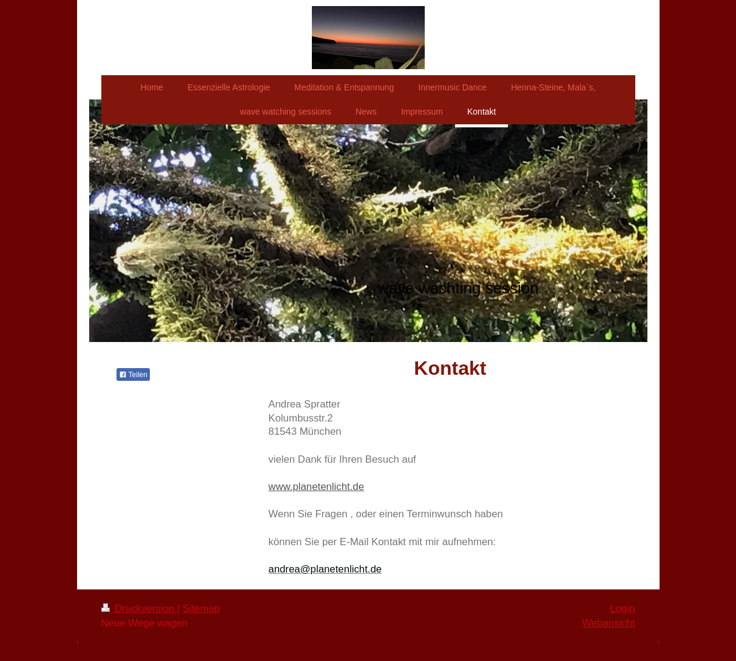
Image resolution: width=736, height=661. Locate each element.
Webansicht (608, 623)
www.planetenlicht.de (316, 486)
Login (622, 608)
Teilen (133, 375)
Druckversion (139, 608)
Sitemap (201, 608)
